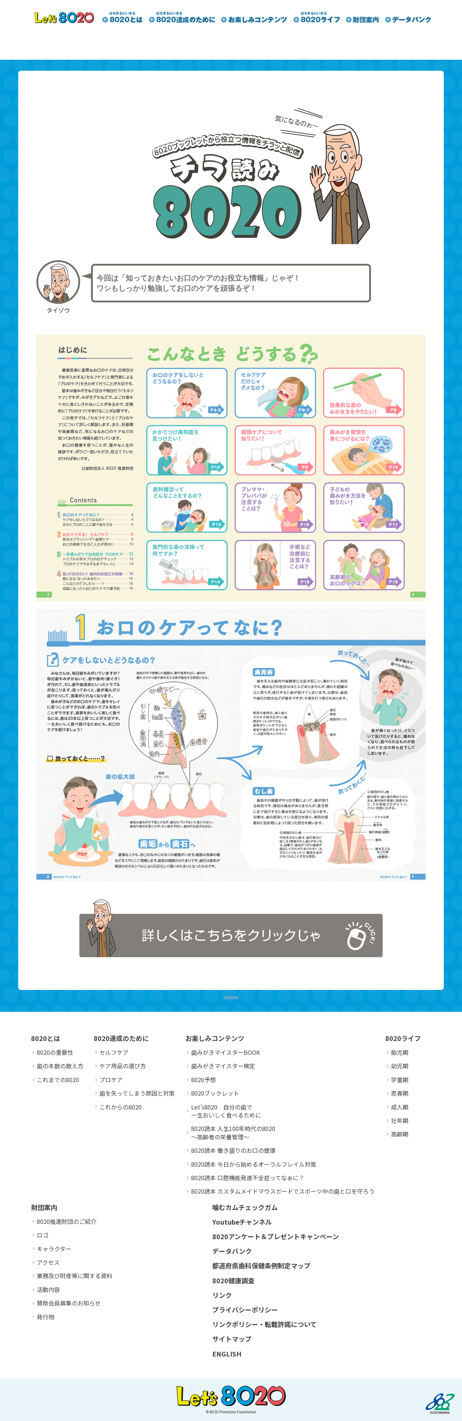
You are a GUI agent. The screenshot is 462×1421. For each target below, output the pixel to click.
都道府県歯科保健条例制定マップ (261, 1265)
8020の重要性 (55, 1052)
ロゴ (42, 1234)
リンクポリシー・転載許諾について (264, 1324)
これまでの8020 (58, 1079)
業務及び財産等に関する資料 (74, 1275)
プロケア (111, 1079)
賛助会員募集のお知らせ (69, 1303)
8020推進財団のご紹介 (66, 1221)
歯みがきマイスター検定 (223, 1065)
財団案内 (44, 1207)
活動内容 (48, 1289)
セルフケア (114, 1052)
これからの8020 (120, 1107)
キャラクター (54, 1248)
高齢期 (399, 1134)
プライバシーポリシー (245, 1309)
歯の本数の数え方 (60, 1065)
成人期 (399, 1107)
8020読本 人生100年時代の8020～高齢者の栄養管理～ (233, 1132)
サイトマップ (232, 1338)
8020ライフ (403, 1038)
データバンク (232, 1251)
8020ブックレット (215, 1093)
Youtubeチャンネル (242, 1221)
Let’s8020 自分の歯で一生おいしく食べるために (226, 1111)
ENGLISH (226, 1353)
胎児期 (399, 1052)
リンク (222, 1295)
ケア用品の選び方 (122, 1065)
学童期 (399, 1079)
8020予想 (203, 1079)
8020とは (45, 1038)
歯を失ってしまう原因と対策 (137, 1093)
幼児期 (399, 1065)
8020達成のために (121, 1038)
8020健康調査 (233, 1280)
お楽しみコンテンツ (214, 1038)
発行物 (45, 1316)
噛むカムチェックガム (245, 1207)
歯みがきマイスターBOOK (225, 1052)
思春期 (399, 1093)
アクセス (48, 1262)
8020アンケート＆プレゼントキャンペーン (275, 1236)
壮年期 (399, 1120)
